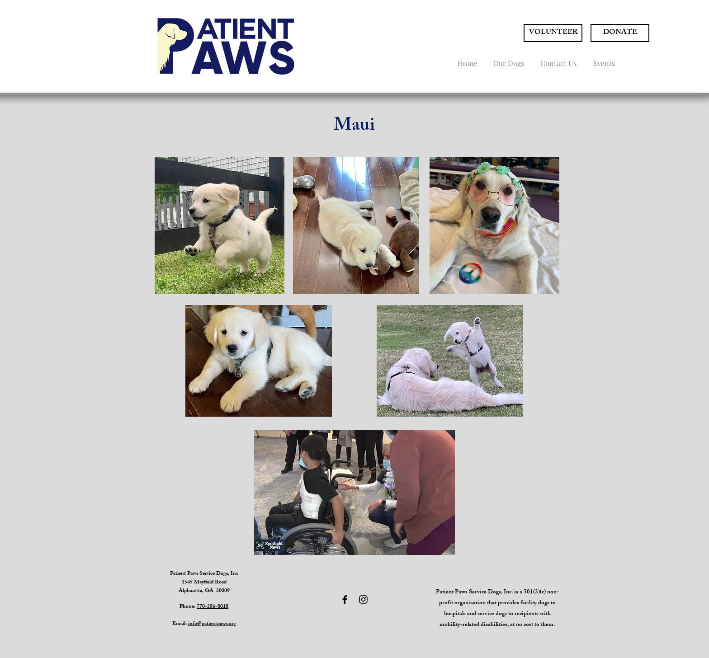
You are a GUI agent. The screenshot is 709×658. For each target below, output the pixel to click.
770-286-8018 (212, 607)
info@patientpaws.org (212, 624)
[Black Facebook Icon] (344, 599)
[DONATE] (620, 33)
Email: (180, 624)
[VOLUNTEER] (553, 33)
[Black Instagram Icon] (363, 599)
